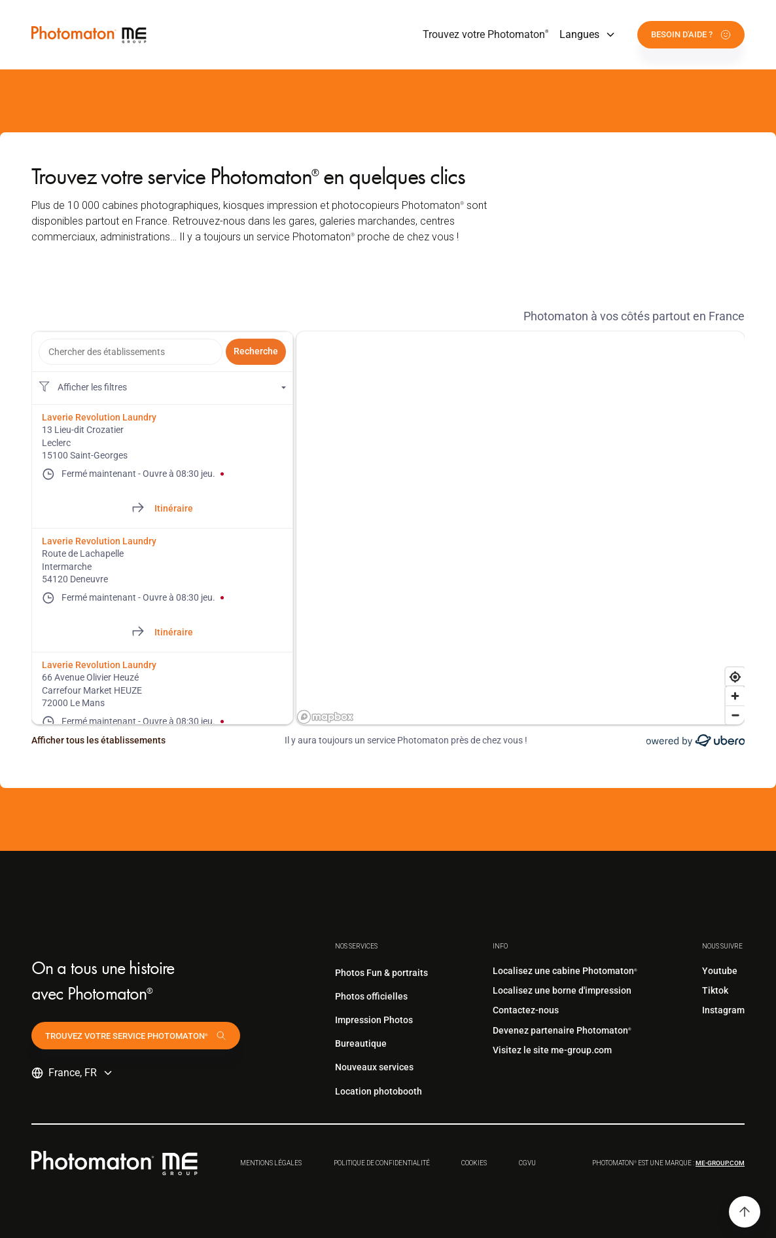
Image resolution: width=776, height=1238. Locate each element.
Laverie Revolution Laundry (99, 417)
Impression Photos (374, 1020)
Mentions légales (271, 1163)
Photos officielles (371, 996)
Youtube (719, 971)
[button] (587, 35)
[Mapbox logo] (325, 716)
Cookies (474, 1163)
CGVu (527, 1163)
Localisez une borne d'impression (562, 990)
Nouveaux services (374, 1067)
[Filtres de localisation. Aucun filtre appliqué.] (162, 387)
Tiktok (715, 990)
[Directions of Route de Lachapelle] (162, 633)
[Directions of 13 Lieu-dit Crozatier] (162, 509)
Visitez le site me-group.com (552, 1050)
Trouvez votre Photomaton (486, 34)
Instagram (723, 1010)
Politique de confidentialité (382, 1163)
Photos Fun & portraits (381, 972)
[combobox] (130, 352)
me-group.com (720, 1163)
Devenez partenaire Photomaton (562, 1030)
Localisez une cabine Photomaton (565, 971)
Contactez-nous (526, 1010)
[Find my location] (735, 676)
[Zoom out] (735, 714)
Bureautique (361, 1043)
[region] (520, 527)
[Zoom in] (735, 695)
